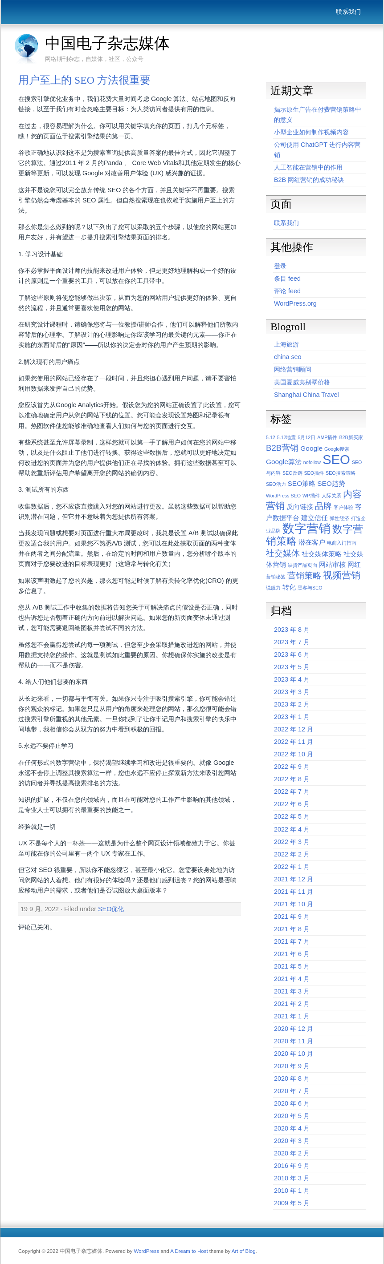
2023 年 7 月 (292, 642)
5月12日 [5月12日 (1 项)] (307, 437)
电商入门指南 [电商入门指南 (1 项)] (341, 542)
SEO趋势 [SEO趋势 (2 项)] (331, 483)
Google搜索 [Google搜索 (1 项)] (336, 449)
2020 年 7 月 (292, 1090)
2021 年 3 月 (292, 991)
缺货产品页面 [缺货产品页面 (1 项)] (302, 565)
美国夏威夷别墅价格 (302, 382)
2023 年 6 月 (292, 654)
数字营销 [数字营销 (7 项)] (306, 528)
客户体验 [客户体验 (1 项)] (343, 507)
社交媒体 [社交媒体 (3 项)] (283, 553)
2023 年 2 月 (292, 704)
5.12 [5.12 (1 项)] (270, 437)
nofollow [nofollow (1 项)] (312, 462)
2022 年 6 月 (292, 804)
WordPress (146, 1251)
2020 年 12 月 (293, 1028)
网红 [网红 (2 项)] (354, 564)
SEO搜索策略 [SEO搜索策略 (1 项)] (340, 473)
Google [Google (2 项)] (311, 448)
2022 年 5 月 (292, 816)
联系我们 (348, 11)
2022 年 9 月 (292, 766)
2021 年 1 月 (292, 1016)
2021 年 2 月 (292, 1003)
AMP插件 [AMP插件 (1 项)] (327, 437)
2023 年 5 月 (292, 666)
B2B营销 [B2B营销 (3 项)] (282, 447)
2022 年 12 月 (293, 729)
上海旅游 (286, 344)
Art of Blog (244, 1251)
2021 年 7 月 (292, 941)
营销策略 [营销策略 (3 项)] (304, 575)
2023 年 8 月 (292, 629)
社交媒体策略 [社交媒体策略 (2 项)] (322, 553)
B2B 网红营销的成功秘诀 (309, 179)
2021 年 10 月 (293, 904)
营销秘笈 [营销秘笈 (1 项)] (276, 576)
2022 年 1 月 (292, 866)
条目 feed (287, 278)
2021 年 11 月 (293, 891)
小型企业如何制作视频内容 (311, 132)
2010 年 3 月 (292, 1178)
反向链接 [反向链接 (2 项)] (299, 506)
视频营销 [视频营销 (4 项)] (341, 575)
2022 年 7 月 (292, 791)
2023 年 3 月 (292, 691)
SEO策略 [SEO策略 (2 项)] (302, 483)
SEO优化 (111, 909)
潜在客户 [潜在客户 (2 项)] (311, 542)
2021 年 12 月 (293, 879)
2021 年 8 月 (292, 929)
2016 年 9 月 (292, 1165)
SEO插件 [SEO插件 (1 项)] (314, 473)
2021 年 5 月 (292, 966)
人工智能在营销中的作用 (308, 167)
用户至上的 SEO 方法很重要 (84, 80)
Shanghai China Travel (306, 394)
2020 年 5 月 (292, 1115)
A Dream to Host (189, 1251)
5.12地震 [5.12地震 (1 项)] (286, 437)
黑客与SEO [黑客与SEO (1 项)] (310, 587)
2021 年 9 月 (292, 916)
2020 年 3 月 (292, 1140)
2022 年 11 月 (293, 741)
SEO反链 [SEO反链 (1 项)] (292, 473)
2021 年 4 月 (292, 978)
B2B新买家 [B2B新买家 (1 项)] (351, 437)
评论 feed (287, 291)
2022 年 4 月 (292, 829)
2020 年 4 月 (292, 1128)
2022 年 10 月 (293, 754)
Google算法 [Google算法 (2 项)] (284, 461)
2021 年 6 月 (292, 953)
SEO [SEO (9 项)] (336, 459)
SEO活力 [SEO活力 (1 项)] (276, 484)
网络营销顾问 (292, 369)
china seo (288, 356)
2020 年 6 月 (292, 1103)
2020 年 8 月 (292, 1078)
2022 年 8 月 (292, 779)
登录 (280, 266)
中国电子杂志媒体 (107, 43)
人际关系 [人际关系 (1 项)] (331, 495)
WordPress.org (295, 303)
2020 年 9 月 (292, 1066)
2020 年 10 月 (293, 1053)
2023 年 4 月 (292, 679)
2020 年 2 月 (292, 1153)
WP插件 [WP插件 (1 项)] (311, 495)
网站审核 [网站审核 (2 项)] (332, 564)
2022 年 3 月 (292, 841)
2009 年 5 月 (292, 1203)
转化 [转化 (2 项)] (289, 587)
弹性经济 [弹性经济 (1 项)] (339, 518)
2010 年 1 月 (292, 1190)
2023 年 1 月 (292, 716)
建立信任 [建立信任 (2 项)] (314, 517)
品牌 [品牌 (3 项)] (323, 506)
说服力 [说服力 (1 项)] (273, 587)
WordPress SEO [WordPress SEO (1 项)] (283, 495)
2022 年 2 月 (292, 854)
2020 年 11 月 (293, 1041)
